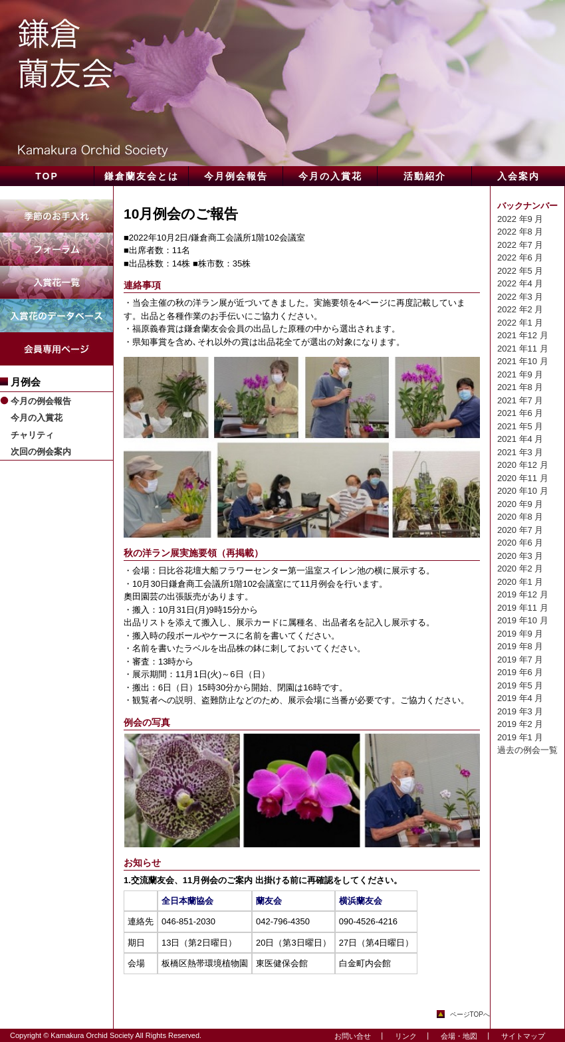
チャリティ (32, 435)
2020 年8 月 (520, 517)
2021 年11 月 (522, 349)
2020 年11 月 (522, 478)
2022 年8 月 (520, 232)
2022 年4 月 (520, 283)
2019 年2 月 (520, 724)
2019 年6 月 (520, 672)
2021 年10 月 (522, 361)
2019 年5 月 (520, 685)
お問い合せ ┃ (356, 1036)
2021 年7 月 (520, 400)
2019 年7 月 (520, 660)
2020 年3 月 (520, 556)
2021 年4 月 (520, 439)
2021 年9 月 (520, 374)
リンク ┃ (409, 1036)
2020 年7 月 (520, 530)
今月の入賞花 (36, 418)
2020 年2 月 (520, 568)
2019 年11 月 (522, 608)
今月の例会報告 (41, 401)
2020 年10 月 (522, 491)
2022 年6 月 (520, 257)
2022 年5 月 (520, 271)
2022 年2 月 (520, 309)
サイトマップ (519, 1036)
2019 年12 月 (522, 594)
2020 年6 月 (520, 543)
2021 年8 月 (520, 387)
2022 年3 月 (520, 297)
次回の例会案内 (41, 452)
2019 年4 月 (520, 698)
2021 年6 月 (520, 413)
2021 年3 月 (520, 452)
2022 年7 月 (520, 245)
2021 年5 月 (520, 426)
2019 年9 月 (520, 634)
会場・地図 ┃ (462, 1036)
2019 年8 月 (520, 646)
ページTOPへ (470, 1014)
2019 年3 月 (520, 711)
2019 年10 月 (522, 620)
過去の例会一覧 (527, 750)
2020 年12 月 (522, 465)
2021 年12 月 (522, 335)
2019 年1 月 (520, 737)
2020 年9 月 (520, 504)
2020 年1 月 (520, 582)
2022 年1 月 (520, 323)
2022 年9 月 (520, 219)
